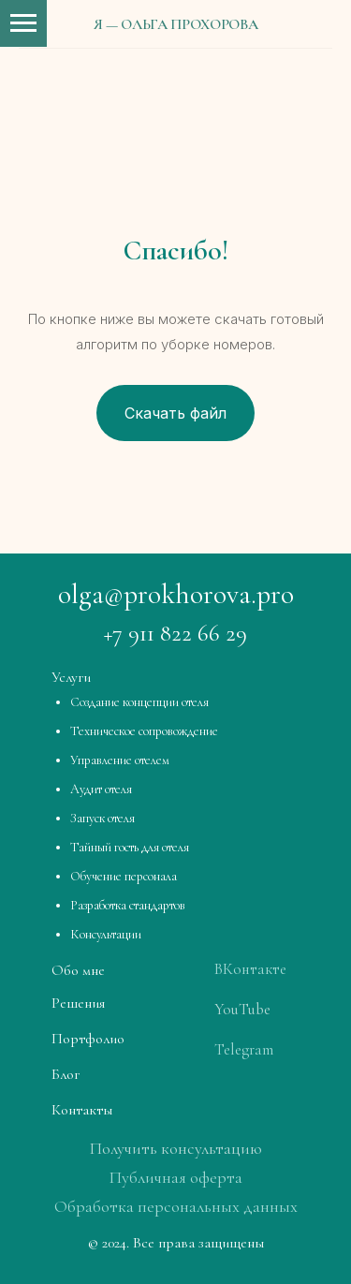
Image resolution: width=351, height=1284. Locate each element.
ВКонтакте (250, 969)
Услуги (71, 677)
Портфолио (87, 1038)
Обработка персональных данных (176, 1206)
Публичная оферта (176, 1177)
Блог (65, 1074)
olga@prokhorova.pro (176, 594)
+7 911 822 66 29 (175, 633)
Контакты (81, 1109)
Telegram (243, 1049)
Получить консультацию (176, 1148)
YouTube (242, 1009)
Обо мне (78, 970)
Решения (78, 1003)
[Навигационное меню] (23, 23)
